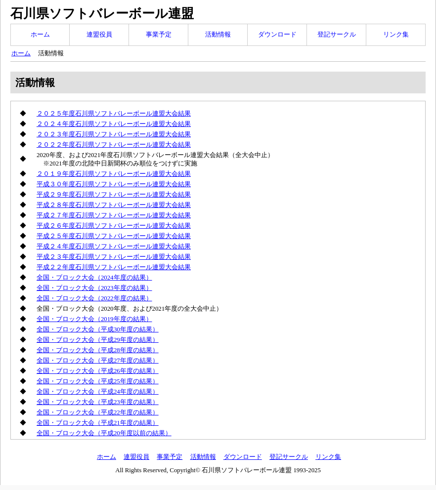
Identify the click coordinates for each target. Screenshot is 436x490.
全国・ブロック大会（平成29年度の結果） (98, 339)
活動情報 (218, 34)
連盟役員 (99, 34)
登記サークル (336, 34)
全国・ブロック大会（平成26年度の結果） (98, 371)
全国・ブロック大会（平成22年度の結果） (98, 412)
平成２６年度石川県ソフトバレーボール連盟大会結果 (114, 225)
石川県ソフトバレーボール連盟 (102, 13)
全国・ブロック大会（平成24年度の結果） (98, 391)
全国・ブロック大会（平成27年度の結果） (98, 360)
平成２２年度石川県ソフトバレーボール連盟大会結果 (114, 267)
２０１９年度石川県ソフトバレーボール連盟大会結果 (114, 173)
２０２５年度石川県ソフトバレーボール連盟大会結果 (114, 113)
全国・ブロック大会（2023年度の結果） (94, 288)
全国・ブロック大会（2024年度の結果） (94, 277)
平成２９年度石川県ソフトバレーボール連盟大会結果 (114, 194)
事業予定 (159, 34)
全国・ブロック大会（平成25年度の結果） (98, 381)
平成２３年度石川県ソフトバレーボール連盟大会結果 (114, 256)
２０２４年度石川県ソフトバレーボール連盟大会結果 (114, 124)
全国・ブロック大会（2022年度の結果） (94, 298)
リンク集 (396, 34)
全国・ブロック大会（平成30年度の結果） (98, 329)
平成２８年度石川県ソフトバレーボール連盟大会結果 (114, 205)
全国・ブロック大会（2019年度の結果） (94, 319)
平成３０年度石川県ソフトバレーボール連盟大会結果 (114, 184)
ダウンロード (277, 34)
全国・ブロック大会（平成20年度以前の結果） (104, 433)
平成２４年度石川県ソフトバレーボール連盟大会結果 (114, 246)
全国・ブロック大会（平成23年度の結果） (98, 402)
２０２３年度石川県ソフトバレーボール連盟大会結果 (114, 134)
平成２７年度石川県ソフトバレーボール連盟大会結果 (114, 215)
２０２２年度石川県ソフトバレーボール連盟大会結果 (114, 144)
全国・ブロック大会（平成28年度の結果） (98, 350)
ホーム (40, 34)
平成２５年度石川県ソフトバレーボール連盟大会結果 (114, 236)
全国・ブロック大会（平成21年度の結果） (98, 422)
